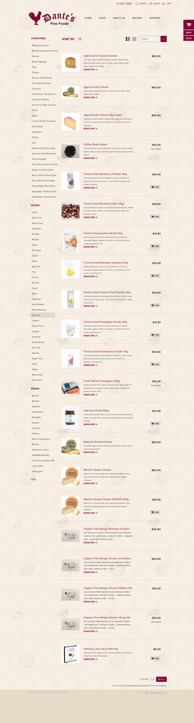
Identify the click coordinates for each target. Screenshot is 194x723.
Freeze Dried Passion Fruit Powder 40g (109, 292)
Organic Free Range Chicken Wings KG (109, 617)
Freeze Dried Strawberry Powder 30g (108, 351)
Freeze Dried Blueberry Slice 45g (106, 203)
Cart (166, 3)
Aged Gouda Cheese (98, 87)
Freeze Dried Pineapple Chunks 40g (107, 322)
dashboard (48, 692)
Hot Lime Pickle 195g (98, 410)
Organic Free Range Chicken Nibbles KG (110, 588)
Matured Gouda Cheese (100, 442)
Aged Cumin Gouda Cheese (102, 56)
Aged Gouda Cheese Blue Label (105, 115)
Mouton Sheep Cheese (100, 470)
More (33, 479)
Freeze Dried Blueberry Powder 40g (107, 174)
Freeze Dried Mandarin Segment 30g (108, 262)
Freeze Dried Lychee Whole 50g (105, 233)
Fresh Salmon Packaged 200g (104, 381)
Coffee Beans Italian (98, 144)
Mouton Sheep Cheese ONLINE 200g (108, 499)
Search (141, 3)
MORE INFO (93, 69)
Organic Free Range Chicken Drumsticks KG (110, 558)
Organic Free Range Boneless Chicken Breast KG (110, 529)
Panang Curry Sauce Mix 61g (103, 649)
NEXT (161, 679)
